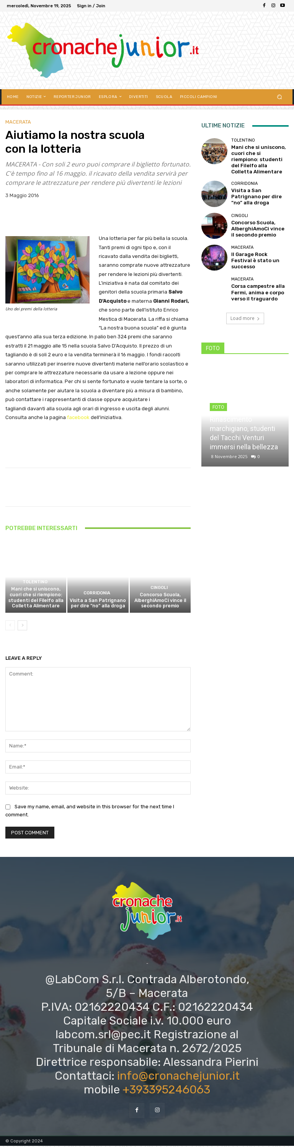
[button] (279, 96)
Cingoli (159, 590)
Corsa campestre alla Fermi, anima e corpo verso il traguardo (254, 281)
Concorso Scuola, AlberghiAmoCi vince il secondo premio (160, 602)
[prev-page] (10, 626)
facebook (78, 417)
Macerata (18, 121)
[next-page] (22, 626)
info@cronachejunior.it (178, 1077)
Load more (245, 307)
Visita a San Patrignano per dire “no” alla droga (98, 605)
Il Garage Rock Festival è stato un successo (257, 250)
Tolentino (35, 585)
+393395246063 (166, 1091)
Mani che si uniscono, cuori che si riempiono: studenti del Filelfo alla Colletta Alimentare (36, 600)
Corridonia (97, 596)
